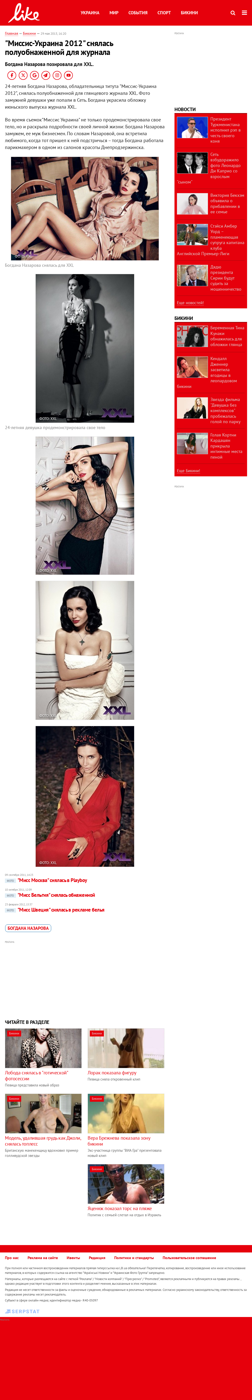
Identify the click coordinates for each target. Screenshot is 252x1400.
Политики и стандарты (134, 1257)
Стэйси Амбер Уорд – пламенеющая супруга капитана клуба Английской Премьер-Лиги (210, 240)
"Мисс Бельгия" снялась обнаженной (50, 895)
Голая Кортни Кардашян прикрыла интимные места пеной (226, 446)
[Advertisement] (85, 979)
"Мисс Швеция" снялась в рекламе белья (55, 909)
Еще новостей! (190, 302)
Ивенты (73, 1257)
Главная (11, 33)
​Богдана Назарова (28, 928)
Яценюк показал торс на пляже (120, 1208)
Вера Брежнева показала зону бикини (119, 1141)
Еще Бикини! (188, 470)
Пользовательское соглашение (189, 1257)
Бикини (189, 13)
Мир (114, 13)
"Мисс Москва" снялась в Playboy (46, 880)
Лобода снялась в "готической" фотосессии (36, 1075)
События (137, 13)
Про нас (12, 1257)
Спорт (164, 13)
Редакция (97, 1257)
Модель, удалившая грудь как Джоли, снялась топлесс (43, 1141)
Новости (185, 109)
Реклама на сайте (43, 1257)
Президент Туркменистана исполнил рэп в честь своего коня (225, 130)
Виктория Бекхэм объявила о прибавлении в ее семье (227, 203)
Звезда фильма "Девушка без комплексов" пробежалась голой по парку (225, 410)
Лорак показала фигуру (112, 1072)
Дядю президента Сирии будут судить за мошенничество (225, 278)
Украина (90, 13)
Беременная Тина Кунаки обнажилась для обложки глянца (227, 336)
